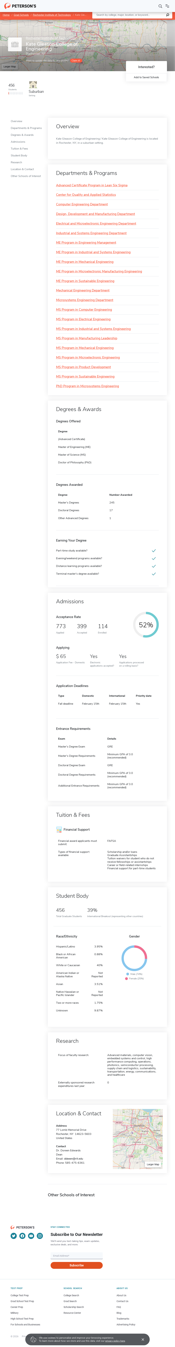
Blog (119, 1313)
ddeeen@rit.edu (73, 1159)
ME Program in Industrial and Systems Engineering (93, 252)
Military (14, 1313)
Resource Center (72, 1313)
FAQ (119, 1307)
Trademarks (123, 1318)
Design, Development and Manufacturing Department (95, 214)
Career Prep (17, 1307)
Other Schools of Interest (26, 176)
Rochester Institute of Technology (52, 15)
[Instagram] (40, 1236)
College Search (71, 1295)
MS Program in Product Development (83, 367)
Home (6, 15)
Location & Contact (22, 169)
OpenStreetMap (151, 21)
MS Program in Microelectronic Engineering (88, 358)
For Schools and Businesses (25, 1324)
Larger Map (10, 66)
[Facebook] (22, 1236)
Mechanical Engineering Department (83, 291)
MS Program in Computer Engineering (84, 310)
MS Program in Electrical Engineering (83, 319)
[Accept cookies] (140, 1339)
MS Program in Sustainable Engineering (85, 377)
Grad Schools (21, 15)
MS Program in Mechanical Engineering (85, 348)
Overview (16, 121)
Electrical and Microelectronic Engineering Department (96, 224)
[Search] (160, 6)
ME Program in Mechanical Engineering (84, 262)
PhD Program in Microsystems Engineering (87, 386)
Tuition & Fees (19, 149)
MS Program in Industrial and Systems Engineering (93, 329)
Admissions (18, 142)
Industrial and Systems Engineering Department (91, 233)
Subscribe (77, 1265)
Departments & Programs (26, 128)
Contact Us (122, 1301)
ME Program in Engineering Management (86, 243)
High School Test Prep (22, 1318)
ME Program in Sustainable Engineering (85, 281)
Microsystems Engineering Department (84, 300)
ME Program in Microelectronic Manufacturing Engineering (99, 272)
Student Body (19, 155)
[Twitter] (14, 1236)
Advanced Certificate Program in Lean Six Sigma (91, 185)
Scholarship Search (74, 1307)
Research (16, 162)
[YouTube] (31, 1236)
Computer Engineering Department (82, 204)
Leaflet (134, 21)
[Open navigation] (167, 6)
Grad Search (70, 1301)
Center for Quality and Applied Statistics (86, 195)
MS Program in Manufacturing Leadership (86, 338)
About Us (121, 1295)
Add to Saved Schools (146, 77)
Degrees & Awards (22, 135)
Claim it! (76, 60)
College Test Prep (20, 1295)
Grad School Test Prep (22, 1301)
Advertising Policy (126, 1324)
